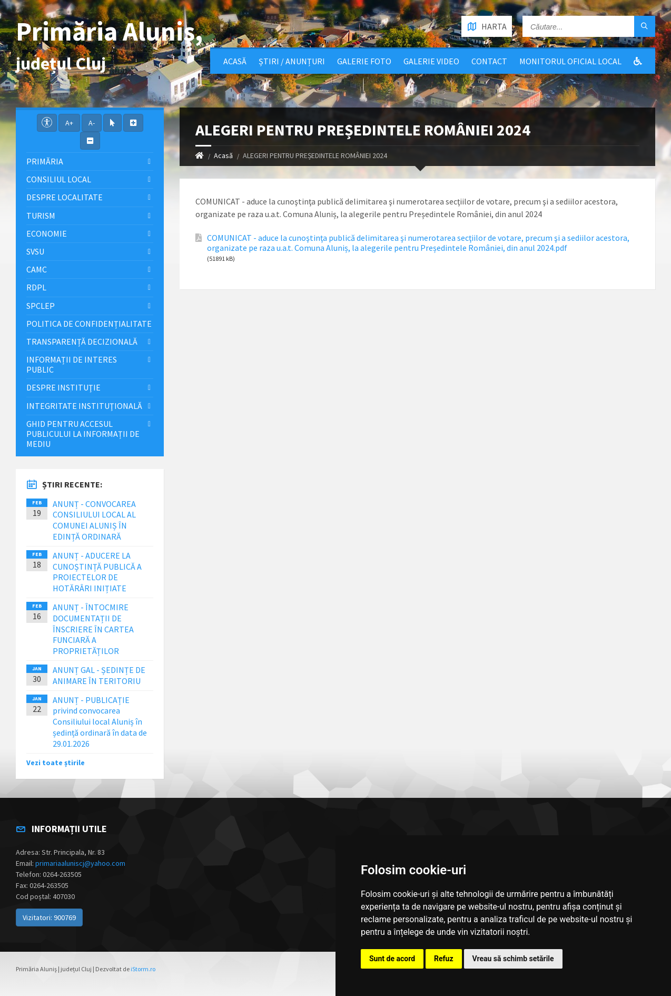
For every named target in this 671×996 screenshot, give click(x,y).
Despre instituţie (63, 387)
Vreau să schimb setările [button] (513, 958)
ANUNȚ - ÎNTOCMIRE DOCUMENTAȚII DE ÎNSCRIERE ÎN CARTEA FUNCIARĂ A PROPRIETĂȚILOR (93, 629)
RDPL (36, 287)
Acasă (234, 61)
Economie (46, 233)
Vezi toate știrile (55, 762)
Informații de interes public (71, 364)
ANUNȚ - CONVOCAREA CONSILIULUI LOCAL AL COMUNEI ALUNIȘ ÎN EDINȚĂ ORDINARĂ (94, 520)
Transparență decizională (81, 341)
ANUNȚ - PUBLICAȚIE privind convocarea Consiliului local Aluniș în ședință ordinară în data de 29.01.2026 (100, 722)
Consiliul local (58, 179)
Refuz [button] (443, 958)
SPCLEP (40, 305)
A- (91, 123)
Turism (40, 215)
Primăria (44, 161)
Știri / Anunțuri (292, 61)
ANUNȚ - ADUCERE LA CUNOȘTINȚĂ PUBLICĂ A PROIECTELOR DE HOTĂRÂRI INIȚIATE (97, 571)
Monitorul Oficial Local (570, 61)
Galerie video (431, 61)
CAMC (36, 269)
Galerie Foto (364, 61)
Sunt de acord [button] (392, 958)
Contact (489, 61)
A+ (69, 123)
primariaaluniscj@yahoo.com (80, 863)
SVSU (35, 251)
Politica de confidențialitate (89, 323)
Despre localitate (64, 197)
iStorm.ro (143, 969)
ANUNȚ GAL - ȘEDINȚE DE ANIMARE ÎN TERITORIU (99, 675)
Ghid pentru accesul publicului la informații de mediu (83, 433)
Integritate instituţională (84, 406)
